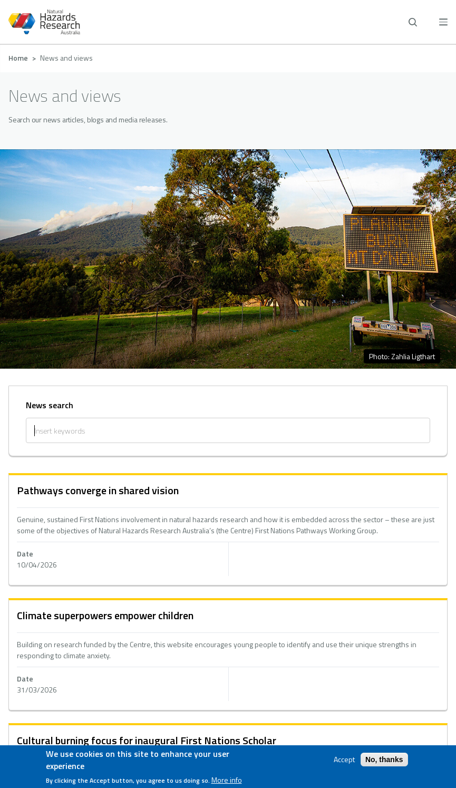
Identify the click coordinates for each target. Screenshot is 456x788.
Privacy (228, 597)
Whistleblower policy (228, 647)
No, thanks (384, 760)
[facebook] (196, 704)
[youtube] (259, 704)
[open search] (413, 22)
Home (18, 57)
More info (226, 780)
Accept (344, 760)
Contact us (228, 571)
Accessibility (228, 622)
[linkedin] (228, 704)
